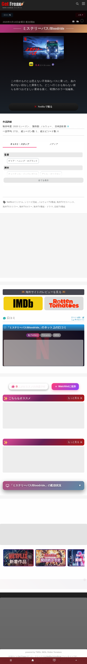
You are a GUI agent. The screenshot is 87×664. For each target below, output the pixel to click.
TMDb (38, 652)
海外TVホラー (25, 206)
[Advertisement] (43, 245)
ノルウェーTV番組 (47, 202)
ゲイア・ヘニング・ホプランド (22, 161)
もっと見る (75, 398)
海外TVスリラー (10, 206)
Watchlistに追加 (65, 386)
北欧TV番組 (59, 206)
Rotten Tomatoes (54, 652)
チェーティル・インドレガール (22, 174)
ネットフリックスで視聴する (43, 107)
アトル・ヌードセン (51, 174)
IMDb (44, 652)
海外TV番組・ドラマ (43, 206)
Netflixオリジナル (15, 202)
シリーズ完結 (30, 202)
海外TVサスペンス (65, 202)
